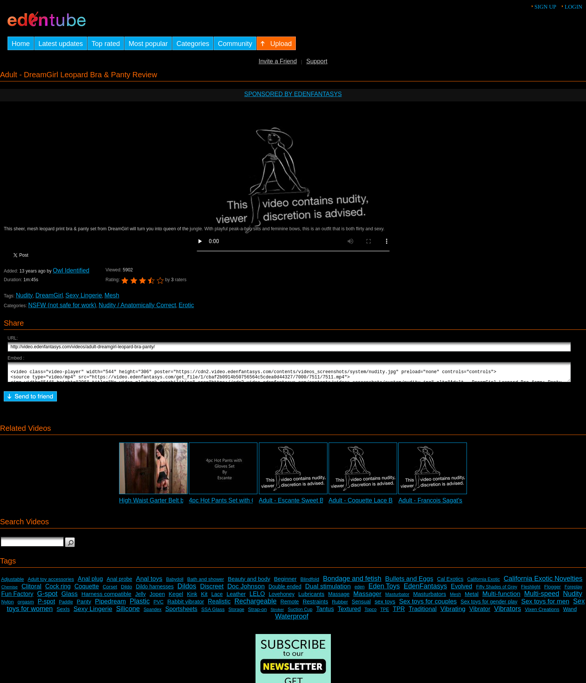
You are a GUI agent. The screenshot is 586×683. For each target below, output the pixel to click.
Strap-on (257, 613)
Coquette (87, 590)
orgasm (26, 605)
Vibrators (507, 612)
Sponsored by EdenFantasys (293, 94)
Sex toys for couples (428, 604)
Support (316, 61)
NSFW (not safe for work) (62, 305)
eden (360, 590)
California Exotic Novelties (542, 582)
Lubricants (311, 597)
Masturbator (397, 597)
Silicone (128, 612)
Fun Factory (17, 597)
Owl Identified (71, 270)
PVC (158, 605)
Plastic (140, 604)
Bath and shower (205, 582)
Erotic (186, 305)
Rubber (340, 605)
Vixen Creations (542, 613)
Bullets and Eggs (409, 582)
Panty (84, 605)
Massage (339, 597)
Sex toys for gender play (489, 605)
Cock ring (58, 590)
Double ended (285, 590)
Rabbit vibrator (185, 605)
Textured (349, 612)
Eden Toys (384, 589)
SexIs (63, 612)
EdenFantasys (425, 589)
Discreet (211, 589)
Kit (204, 597)
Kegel (176, 597)
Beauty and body (249, 582)
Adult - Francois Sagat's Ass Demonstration (456, 504)
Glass (69, 597)
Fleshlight (530, 590)
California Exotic (483, 582)
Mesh (111, 295)
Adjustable (12, 582)
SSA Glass (213, 613)
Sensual (361, 605)
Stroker (277, 613)
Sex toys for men (545, 604)
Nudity (24, 295)
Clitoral (31, 589)
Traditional (422, 612)
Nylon (7, 605)
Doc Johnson (246, 589)
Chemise (10, 590)
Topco (370, 613)
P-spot (46, 605)
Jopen (157, 597)
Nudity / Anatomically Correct (137, 305)
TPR (399, 612)
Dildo (126, 590)
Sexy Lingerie (84, 295)
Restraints (315, 605)
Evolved (461, 590)
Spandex (152, 613)
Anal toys (149, 582)
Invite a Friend (278, 61)
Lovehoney (282, 597)
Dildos (186, 589)
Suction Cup (300, 613)
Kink (192, 597)
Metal (472, 597)
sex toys (385, 605)
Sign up (545, 7)
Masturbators (429, 597)
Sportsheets (181, 612)
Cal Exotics (450, 582)
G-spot (47, 597)
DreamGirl (49, 295)
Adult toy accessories (51, 582)
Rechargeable (255, 604)
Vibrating (453, 612)
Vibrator (479, 612)
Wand (570, 612)
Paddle (66, 605)
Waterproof (291, 619)
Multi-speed (541, 597)
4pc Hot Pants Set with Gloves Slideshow (244, 504)
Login (573, 7)
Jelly (140, 597)
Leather (236, 597)
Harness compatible (106, 597)
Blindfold (309, 582)
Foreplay (573, 590)
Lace (217, 597)
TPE (384, 613)
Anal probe (119, 582)
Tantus (325, 612)
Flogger (552, 590)
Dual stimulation (328, 589)
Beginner (285, 582)
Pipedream (110, 604)
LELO (257, 597)
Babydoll (175, 582)
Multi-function (501, 597)
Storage (236, 613)
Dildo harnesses (154, 590)
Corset (110, 590)
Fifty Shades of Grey (496, 590)
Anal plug (90, 582)
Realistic (219, 605)
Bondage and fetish (352, 582)
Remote (289, 605)
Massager (367, 597)
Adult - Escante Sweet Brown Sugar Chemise (319, 504)
